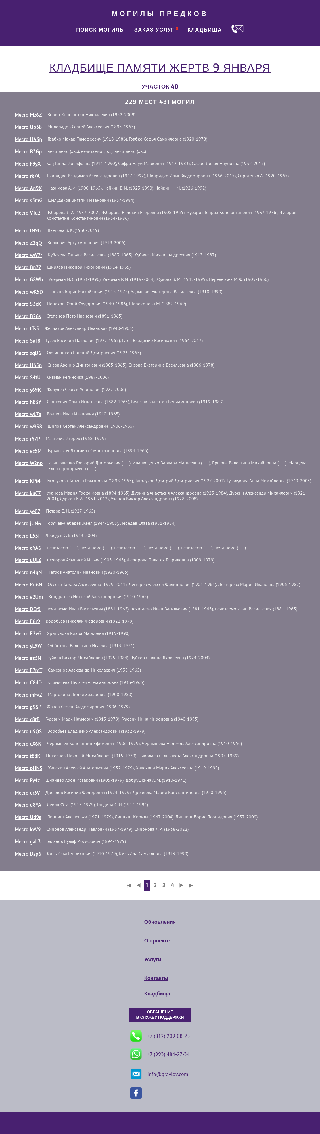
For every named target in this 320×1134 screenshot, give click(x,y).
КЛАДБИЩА (204, 29)
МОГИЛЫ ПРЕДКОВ (160, 13)
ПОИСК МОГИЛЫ (100, 29)
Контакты (156, 978)
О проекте (157, 940)
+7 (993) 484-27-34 (160, 1054)
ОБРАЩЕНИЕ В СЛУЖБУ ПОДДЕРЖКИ (160, 1014)
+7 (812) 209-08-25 (160, 1036)
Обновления (160, 922)
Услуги (152, 959)
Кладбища (157, 993)
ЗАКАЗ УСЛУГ (154, 29)
